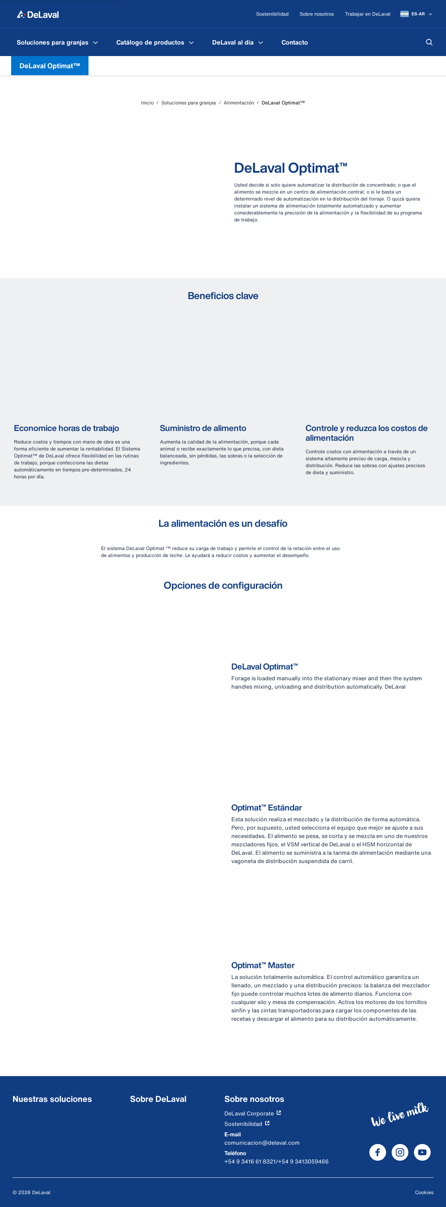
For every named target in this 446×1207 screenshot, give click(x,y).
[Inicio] (37, 14)
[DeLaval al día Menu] (261, 42)
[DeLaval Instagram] (400, 1152)
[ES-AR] (417, 14)
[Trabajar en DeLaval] (367, 14)
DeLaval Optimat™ (50, 66)
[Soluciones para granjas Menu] (95, 42)
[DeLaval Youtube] (422, 1152)
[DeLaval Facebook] (378, 1152)
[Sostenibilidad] (272, 14)
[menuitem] (58, 42)
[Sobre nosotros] (316, 14)
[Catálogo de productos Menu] (191, 42)
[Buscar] (429, 42)
